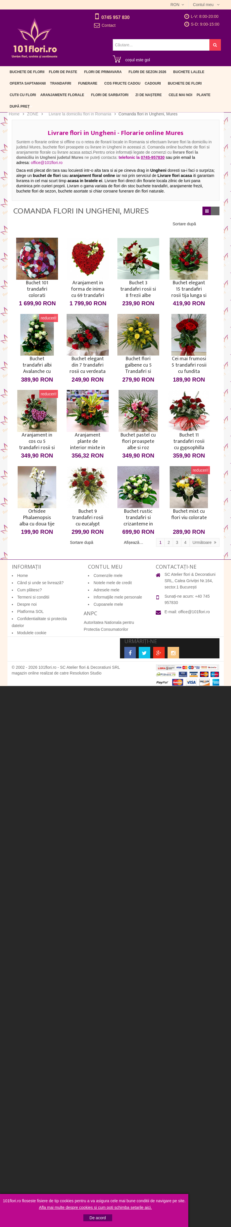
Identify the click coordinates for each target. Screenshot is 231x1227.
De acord (97, 1217)
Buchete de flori (185, 83)
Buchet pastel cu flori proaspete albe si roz (138, 441)
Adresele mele (106, 590)
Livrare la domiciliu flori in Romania (80, 114)
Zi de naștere (148, 95)
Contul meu (204, 4)
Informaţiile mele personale (117, 597)
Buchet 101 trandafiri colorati (37, 289)
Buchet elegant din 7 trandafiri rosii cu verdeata (88, 365)
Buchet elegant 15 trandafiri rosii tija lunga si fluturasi (188, 289)
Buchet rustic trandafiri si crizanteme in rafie (138, 517)
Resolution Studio (86, 673)
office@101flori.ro (194, 611)
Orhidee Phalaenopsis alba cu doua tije (37, 517)
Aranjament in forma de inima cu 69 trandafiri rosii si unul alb (87, 289)
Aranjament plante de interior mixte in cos (87, 441)
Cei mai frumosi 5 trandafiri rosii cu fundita (189, 365)
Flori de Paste (63, 72)
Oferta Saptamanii (28, 83)
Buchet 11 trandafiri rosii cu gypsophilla (188, 441)
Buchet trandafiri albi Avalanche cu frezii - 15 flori (37, 365)
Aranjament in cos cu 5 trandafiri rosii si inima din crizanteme (37, 441)
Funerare (87, 83)
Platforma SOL (30, 611)
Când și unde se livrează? (40, 582)
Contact (109, 25)
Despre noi (27, 604)
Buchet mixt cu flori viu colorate (189, 515)
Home (14, 114)
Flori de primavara (103, 72)
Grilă (206, 211)
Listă (215, 211)
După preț (20, 106)
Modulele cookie (31, 632)
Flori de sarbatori (110, 95)
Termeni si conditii (33, 597)
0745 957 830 (116, 17)
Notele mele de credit (112, 582)
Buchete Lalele (188, 72)
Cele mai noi (180, 95)
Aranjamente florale (62, 95)
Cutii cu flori (23, 95)
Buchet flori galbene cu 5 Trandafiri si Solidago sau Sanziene (138, 365)
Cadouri (153, 83)
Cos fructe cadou (122, 83)
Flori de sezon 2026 (147, 72)
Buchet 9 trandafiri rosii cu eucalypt (87, 517)
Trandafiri (60, 83)
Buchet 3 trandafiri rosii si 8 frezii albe (138, 289)
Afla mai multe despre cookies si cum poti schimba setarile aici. (95, 1207)
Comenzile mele (107, 575)
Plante (204, 95)
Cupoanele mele (108, 604)
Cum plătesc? (29, 590)
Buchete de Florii (27, 72)
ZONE (32, 114)
